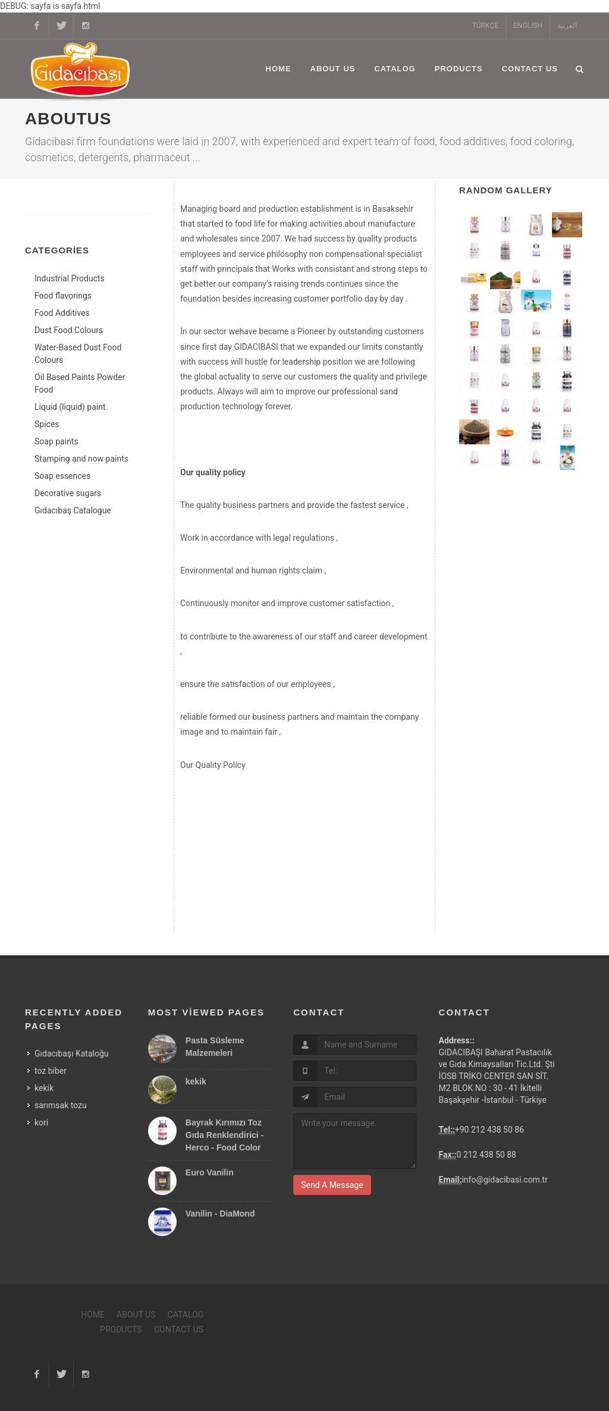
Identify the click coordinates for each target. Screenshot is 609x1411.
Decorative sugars (67, 493)
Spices (46, 424)
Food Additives (62, 313)
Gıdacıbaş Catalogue (72, 510)
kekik (44, 1088)
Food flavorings (63, 295)
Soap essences (62, 476)
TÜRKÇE (485, 25)
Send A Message (332, 1185)
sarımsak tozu (60, 1105)
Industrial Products (69, 278)
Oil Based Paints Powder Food (79, 383)
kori (41, 1122)
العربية (567, 25)
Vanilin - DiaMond (220, 1213)
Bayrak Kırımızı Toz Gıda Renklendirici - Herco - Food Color (224, 1135)
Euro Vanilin (210, 1172)
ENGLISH (527, 25)
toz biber (50, 1071)
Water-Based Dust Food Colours (77, 354)
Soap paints (56, 441)
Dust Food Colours (68, 330)
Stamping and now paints (81, 458)
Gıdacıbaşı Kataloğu (71, 1053)
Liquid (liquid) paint (70, 407)
